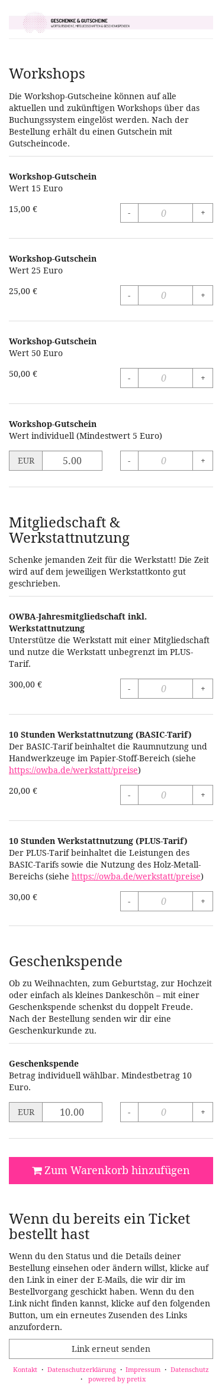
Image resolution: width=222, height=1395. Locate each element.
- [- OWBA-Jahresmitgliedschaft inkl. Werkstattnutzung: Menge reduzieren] (129, 688)
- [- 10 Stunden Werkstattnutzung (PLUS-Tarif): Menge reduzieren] (129, 901)
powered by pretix (117, 1378)
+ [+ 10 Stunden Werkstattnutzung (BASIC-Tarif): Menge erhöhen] (203, 794)
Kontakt (25, 1369)
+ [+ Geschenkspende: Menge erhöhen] (203, 1111)
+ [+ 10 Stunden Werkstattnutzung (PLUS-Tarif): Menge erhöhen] (203, 901)
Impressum (143, 1369)
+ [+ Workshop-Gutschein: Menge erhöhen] (203, 212)
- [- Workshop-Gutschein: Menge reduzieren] (129, 212)
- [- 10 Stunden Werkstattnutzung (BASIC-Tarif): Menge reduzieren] (129, 794)
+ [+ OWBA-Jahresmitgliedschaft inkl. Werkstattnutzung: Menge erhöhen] (203, 688)
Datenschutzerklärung (81, 1369)
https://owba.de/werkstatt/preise (73, 769)
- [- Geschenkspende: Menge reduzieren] (129, 1111)
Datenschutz (189, 1369)
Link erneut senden (111, 1348)
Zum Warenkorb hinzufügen (111, 1170)
